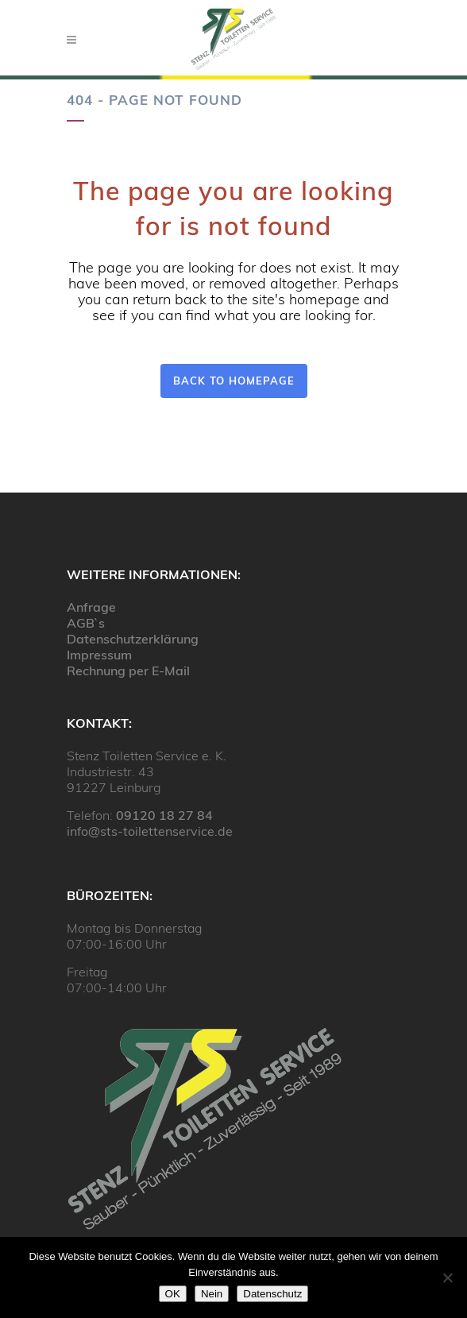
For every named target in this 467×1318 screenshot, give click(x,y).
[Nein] (447, 1277)
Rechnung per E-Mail (128, 670)
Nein (211, 1294)
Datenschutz (272, 1294)
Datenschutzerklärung (133, 639)
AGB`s (86, 623)
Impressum (99, 655)
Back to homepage (234, 380)
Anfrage (91, 607)
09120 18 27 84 (164, 815)
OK (172, 1294)
